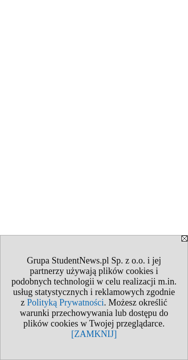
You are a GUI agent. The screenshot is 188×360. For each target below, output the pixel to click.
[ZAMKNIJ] (94, 334)
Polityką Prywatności (65, 303)
